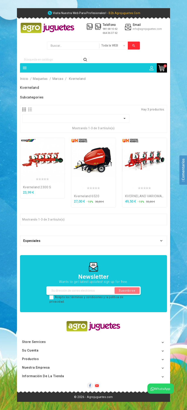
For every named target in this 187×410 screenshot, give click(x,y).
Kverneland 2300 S (37, 187)
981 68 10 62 (110, 28)
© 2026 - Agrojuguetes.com (93, 397)
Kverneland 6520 (86, 196)
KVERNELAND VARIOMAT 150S (148, 196)
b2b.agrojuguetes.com (124, 13)
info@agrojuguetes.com (147, 28)
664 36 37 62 (110, 32)
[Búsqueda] (50, 59)
